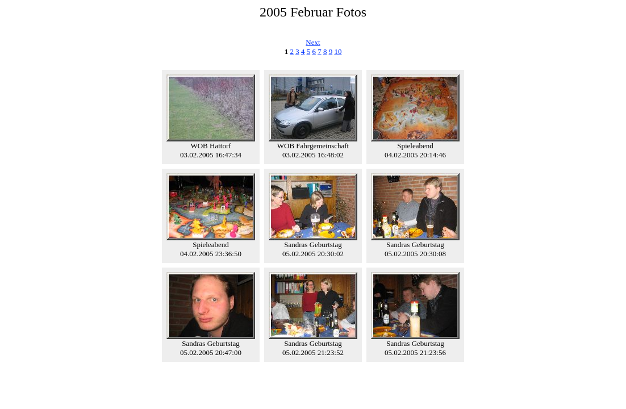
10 (337, 51)
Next (313, 42)
